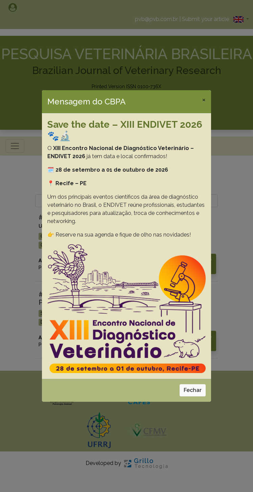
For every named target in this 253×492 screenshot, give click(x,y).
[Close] (204, 99)
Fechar (193, 390)
